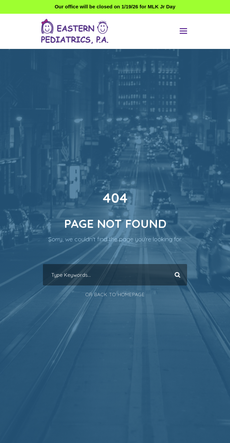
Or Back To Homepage (115, 295)
